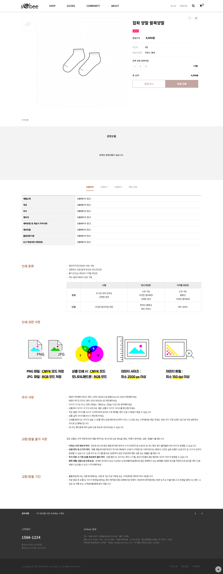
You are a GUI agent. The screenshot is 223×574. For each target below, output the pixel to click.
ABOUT (115, 5)
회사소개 (173, 566)
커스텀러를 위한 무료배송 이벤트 (50, 513)
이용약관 (196, 566)
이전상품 (25, 119)
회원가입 (183, 5)
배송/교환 (133, 186)
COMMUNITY (93, 5)
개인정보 (185, 566)
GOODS (71, 5)
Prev (195, 513)
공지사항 (25, 513)
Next (201, 513)
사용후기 (104, 186)
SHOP (52, 5)
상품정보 (90, 186)
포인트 (135, 47)
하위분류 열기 (58, 5)
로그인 (173, 5)
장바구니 (149, 84)
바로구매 (181, 84)
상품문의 (118, 186)
